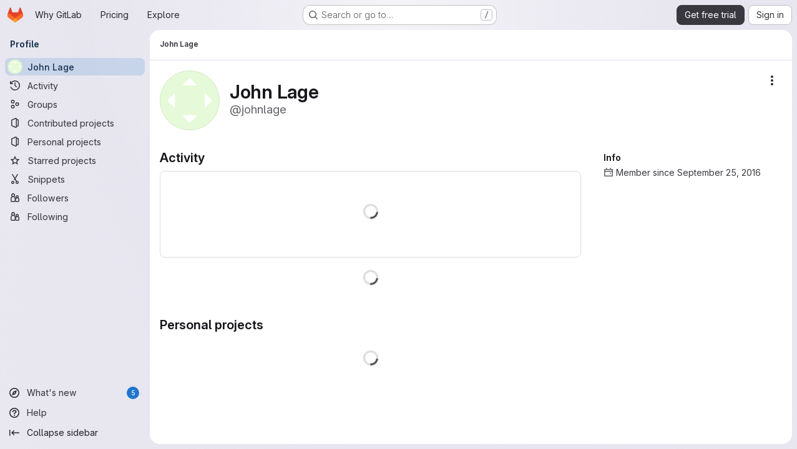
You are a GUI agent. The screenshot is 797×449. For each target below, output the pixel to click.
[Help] (75, 413)
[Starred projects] (75, 160)
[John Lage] (75, 66)
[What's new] (75, 393)
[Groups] (75, 104)
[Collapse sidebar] (75, 433)
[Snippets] (75, 179)
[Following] (75, 216)
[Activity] (75, 85)
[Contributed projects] (75, 123)
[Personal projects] (75, 141)
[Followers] (75, 197)
